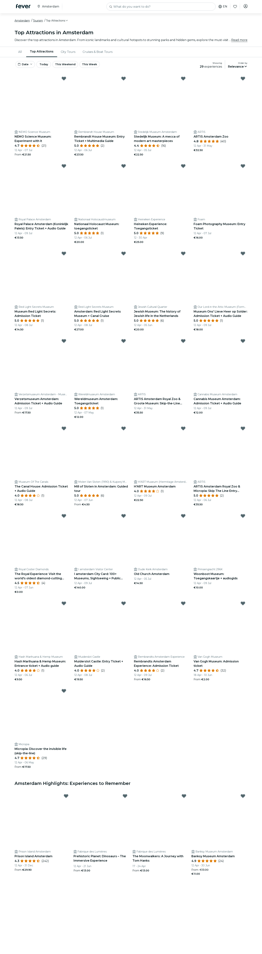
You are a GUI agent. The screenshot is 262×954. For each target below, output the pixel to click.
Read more (239, 42)
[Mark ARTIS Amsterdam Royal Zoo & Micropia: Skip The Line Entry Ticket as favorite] (243, 432)
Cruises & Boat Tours (97, 53)
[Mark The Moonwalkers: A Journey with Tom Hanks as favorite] (184, 799)
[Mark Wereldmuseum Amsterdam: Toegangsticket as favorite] (123, 344)
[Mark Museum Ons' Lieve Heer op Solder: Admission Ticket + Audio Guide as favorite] (243, 257)
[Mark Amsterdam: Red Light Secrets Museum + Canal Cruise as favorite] (123, 257)
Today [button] (48, 67)
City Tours (68, 53)
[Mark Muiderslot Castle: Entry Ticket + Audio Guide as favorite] (123, 607)
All (20, 53)
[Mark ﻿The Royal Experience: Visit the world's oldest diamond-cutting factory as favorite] (63, 519)
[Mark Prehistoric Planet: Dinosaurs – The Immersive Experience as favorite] (125, 799)
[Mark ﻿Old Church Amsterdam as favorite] (183, 519)
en (221, 6)
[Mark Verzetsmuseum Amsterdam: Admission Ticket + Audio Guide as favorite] (63, 344)
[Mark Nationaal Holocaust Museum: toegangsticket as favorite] (123, 169)
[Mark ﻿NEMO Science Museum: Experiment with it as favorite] (63, 82)
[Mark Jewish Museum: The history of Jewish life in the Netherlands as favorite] (183, 257)
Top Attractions (41, 53)
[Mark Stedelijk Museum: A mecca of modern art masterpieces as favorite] (183, 82)
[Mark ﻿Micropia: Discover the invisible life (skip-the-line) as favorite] (63, 694)
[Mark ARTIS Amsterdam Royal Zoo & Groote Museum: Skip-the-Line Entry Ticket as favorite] (183, 344)
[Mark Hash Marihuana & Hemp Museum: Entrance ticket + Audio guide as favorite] (63, 607)
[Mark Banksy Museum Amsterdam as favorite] (243, 799)
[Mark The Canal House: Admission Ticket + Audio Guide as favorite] (63, 432)
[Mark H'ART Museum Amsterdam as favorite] (183, 432)
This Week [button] (101, 67)
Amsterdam (22, 22)
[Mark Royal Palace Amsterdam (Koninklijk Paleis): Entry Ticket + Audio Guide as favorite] (63, 169)
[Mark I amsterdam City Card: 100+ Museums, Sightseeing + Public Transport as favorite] (123, 519)
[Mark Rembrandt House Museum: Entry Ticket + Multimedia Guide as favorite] (123, 82)
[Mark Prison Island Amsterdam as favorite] (66, 799)
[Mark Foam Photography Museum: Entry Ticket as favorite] (243, 169)
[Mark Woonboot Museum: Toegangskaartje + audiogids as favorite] (243, 519)
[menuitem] (20, 54)
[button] (57, 22)
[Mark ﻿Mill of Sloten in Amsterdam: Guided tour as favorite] (123, 432)
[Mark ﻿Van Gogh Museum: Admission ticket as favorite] (243, 607)
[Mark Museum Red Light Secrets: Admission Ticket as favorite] (63, 257)
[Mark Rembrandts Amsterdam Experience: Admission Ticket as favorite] (183, 607)
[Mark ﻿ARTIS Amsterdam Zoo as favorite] (243, 82)
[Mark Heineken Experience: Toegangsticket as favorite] (183, 169)
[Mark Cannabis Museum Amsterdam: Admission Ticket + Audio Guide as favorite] (243, 344)
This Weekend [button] (74, 67)
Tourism (38, 22)
